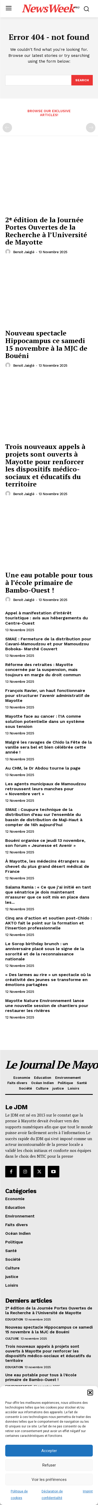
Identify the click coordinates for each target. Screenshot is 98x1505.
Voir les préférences (49, 1479)
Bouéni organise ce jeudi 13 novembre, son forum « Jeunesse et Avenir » (45, 843)
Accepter (49, 1450)
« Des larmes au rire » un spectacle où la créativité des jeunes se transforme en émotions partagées (48, 979)
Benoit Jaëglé (23, 252)
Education (14, 1319)
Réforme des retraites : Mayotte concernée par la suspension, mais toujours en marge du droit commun (43, 669)
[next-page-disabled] (90, 127)
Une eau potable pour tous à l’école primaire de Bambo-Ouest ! (49, 582)
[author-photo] (8, 252)
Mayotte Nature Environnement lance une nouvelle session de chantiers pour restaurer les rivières (46, 1005)
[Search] (82, 80)
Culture (12, 1338)
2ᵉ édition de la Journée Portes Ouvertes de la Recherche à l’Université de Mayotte (46, 231)
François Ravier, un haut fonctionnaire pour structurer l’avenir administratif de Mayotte (47, 695)
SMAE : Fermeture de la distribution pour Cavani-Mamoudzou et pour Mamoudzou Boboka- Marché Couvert (48, 643)
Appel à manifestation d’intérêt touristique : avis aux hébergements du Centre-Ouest (46, 617)
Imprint (88, 1491)
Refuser (49, 1465)
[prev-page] (7, 127)
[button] (90, 1392)
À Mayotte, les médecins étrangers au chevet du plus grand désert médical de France (47, 866)
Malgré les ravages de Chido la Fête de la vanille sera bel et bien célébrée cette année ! (48, 747)
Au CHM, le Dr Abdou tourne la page (42, 768)
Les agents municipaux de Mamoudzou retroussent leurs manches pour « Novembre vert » (45, 788)
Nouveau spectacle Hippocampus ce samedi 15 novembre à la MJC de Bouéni (46, 344)
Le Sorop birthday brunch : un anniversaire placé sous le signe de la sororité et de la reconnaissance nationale (44, 951)
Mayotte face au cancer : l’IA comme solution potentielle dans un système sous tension (44, 721)
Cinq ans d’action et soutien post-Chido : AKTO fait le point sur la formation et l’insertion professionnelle (48, 923)
